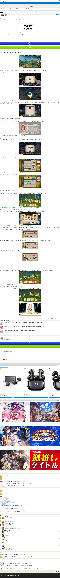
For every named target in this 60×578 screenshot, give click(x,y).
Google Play (30, 47)
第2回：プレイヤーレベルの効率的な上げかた (53, 318)
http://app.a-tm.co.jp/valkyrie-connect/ (8, 351)
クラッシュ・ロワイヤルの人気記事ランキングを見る (6, 501)
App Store (30, 43)
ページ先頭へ (57, 571)
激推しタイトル (31, 6)
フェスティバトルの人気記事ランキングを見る (5, 498)
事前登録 (28, 6)
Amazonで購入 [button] (12, 397)
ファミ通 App (2, 1)
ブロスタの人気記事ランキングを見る (4, 504)
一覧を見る (58, 400)
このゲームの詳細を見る (7, 339)
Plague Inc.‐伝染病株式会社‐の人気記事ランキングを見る (6, 507)
